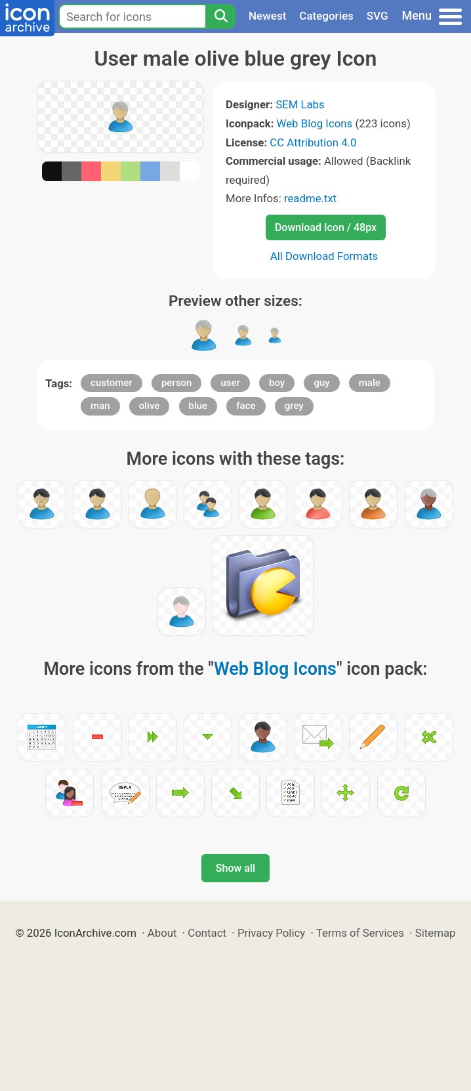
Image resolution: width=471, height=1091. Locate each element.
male (369, 383)
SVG (377, 15)
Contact (207, 932)
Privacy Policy (271, 932)
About (162, 932)
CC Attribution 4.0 (313, 142)
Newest (267, 15)
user (229, 383)
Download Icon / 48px (326, 227)
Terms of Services (360, 932)
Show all (235, 868)
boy (277, 383)
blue (198, 406)
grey (294, 406)
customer (112, 383)
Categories (326, 15)
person (176, 383)
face (245, 406)
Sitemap (435, 932)
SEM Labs (300, 104)
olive (149, 406)
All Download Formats (324, 256)
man (100, 406)
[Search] (220, 16)
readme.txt (310, 198)
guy (321, 383)
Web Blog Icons (315, 123)
